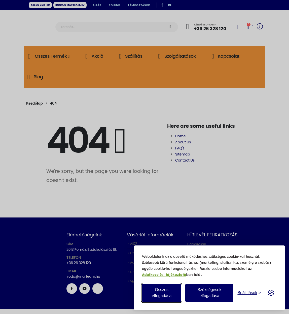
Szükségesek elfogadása (209, 293)
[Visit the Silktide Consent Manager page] (271, 293)
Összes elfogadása (161, 293)
